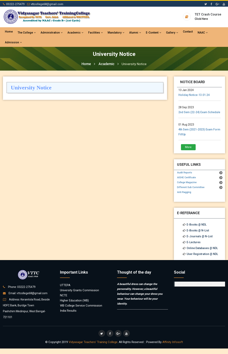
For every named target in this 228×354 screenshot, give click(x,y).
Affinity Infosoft (172, 342)
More (188, 147)
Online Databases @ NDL (202, 248)
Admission (13, 42)
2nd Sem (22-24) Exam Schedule (199, 112)
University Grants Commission (79, 290)
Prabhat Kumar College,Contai (193, 284)
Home (9, 31)
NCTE (63, 295)
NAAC (203, 32)
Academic (75, 32)
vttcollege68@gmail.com (45, 4)
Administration (52, 32)
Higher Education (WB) (74, 300)
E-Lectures (194, 242)
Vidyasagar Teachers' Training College (93, 342)
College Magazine (187, 182)
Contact (188, 31)
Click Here (201, 18)
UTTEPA (65, 285)
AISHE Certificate (186, 177)
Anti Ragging (184, 192)
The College (27, 32)
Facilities (95, 32)
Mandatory (116, 32)
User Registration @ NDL (202, 254)
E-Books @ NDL (196, 224)
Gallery (172, 32)
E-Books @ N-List (198, 230)
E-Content (153, 32)
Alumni (135, 32)
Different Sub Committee (190, 187)
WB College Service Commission (81, 305)
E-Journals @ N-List (200, 236)
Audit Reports (184, 172)
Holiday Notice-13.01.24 (194, 94)
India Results (68, 310)
